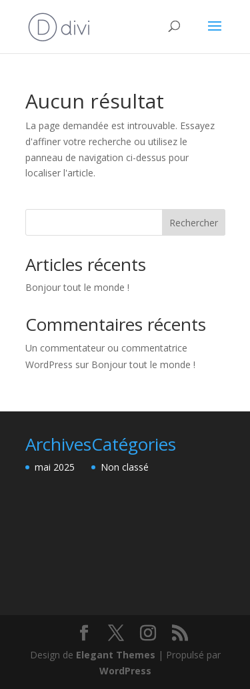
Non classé (125, 467)
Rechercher (193, 222)
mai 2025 (55, 467)
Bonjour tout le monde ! (77, 287)
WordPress (125, 670)
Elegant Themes (115, 654)
